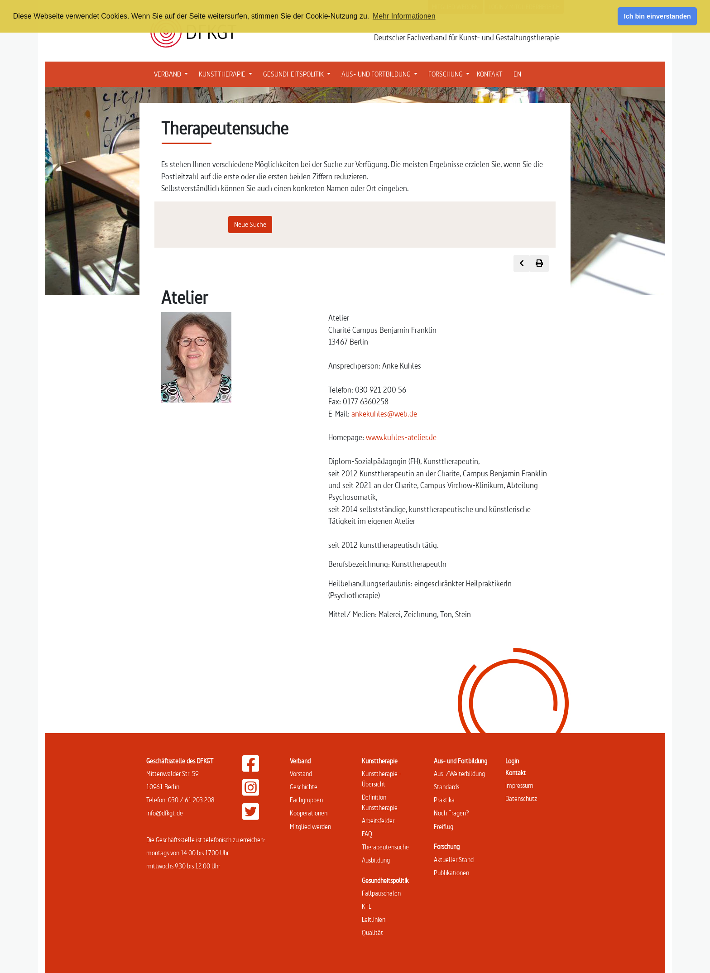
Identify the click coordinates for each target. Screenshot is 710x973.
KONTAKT (490, 74)
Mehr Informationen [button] (404, 16)
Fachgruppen (306, 800)
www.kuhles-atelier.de (401, 437)
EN (517, 74)
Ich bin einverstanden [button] (657, 16)
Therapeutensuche (385, 847)
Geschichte (303, 787)
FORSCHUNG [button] (450, 73)
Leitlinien (373, 919)
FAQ (367, 834)
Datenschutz (521, 798)
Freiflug (443, 826)
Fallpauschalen (381, 893)
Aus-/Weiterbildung (459, 773)
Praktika (444, 800)
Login (512, 761)
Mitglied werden (310, 826)
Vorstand (301, 773)
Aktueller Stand (454, 859)
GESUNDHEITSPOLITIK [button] (298, 73)
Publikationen (451, 873)
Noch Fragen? (451, 813)
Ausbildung (376, 860)
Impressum (519, 785)
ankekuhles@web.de (384, 413)
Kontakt (515, 772)
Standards (446, 787)
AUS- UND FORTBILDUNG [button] (381, 73)
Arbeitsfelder (378, 820)
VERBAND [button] (173, 73)
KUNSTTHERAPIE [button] (227, 73)
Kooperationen (308, 813)
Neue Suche (250, 224)
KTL (366, 906)
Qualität (372, 932)
